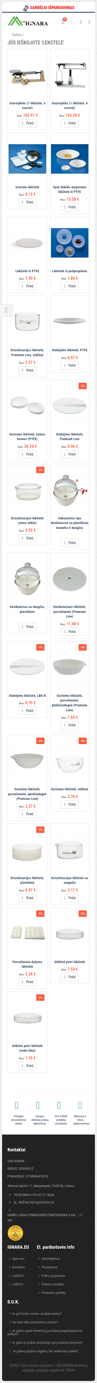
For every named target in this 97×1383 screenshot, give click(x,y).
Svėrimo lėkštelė (27, 187)
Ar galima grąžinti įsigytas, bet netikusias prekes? (45, 1351)
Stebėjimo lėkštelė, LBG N (27, 696)
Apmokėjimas (50, 1259)
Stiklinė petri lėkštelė (69, 962)
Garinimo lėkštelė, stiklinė (69, 789)
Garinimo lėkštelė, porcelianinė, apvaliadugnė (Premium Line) (27, 794)
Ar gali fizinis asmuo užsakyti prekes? (37, 1314)
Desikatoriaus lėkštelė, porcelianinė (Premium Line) (69, 611)
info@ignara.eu (42, 1202)
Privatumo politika (53, 1293)
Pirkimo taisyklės (52, 1284)
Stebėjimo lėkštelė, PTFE (69, 350)
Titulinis (16, 35)
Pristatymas (49, 1267)
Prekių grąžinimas (53, 1276)
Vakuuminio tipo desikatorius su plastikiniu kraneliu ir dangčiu (69, 523)
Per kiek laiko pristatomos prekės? (35, 1322)
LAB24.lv (18, 1276)
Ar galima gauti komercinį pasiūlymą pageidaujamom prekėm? (45, 1332)
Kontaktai (18, 1267)
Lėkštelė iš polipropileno (69, 271)
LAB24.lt (17, 1284)
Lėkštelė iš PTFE (27, 271)
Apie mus (18, 1259)
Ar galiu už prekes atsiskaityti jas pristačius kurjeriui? (47, 1343)
